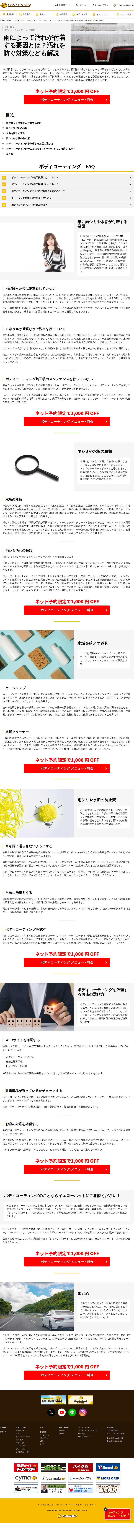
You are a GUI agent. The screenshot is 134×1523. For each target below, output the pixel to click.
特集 (41, 1427)
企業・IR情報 (80, 14)
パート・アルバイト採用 (115, 1434)
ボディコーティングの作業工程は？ (24, 205)
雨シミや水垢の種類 (16, 128)
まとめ (9, 153)
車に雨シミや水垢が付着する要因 (24, 123)
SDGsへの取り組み (85, 1437)
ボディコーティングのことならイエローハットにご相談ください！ (41, 148)
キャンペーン (44, 1435)
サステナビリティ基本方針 (87, 1430)
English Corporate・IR (115, 1438)
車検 (17, 1434)
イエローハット (15, 5)
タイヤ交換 (20, 1430)
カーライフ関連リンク (46, 1505)
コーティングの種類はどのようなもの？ (27, 198)
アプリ (42, 1444)
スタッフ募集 (124, 14)
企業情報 (62, 1430)
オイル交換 (20, 1443)
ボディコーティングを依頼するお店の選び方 (29, 143)
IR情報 (61, 1434)
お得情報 (61, 14)
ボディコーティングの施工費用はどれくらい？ (30, 178)
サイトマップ (91, 1505)
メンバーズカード (22, 1446)
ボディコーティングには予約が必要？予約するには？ (33, 191)
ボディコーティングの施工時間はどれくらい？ (30, 184)
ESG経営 (81, 1434)
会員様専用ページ (22, 1452)
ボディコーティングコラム (46, 20)
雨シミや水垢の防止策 (18, 138)
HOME (2, 20)
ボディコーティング (28, 20)
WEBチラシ (44, 1438)
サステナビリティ (102, 14)
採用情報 (110, 1427)
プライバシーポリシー (64, 1505)
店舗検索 (8, 14)
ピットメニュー (21, 1449)
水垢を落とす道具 (15, 133)
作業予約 (24, 14)
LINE (41, 1441)
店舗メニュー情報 (13, 20)
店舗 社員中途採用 (113, 1430)
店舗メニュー (43, 14)
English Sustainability (114, 1441)
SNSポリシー (79, 1505)
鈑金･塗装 (19, 1440)
